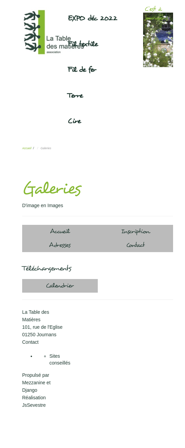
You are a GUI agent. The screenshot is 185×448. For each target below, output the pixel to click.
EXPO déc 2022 (92, 18)
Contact (135, 245)
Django (29, 390)
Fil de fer (81, 69)
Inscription (135, 231)
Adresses (60, 245)
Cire (74, 121)
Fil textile (82, 44)
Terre (75, 95)
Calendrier (60, 286)
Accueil (26, 148)
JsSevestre (34, 405)
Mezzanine (33, 382)
